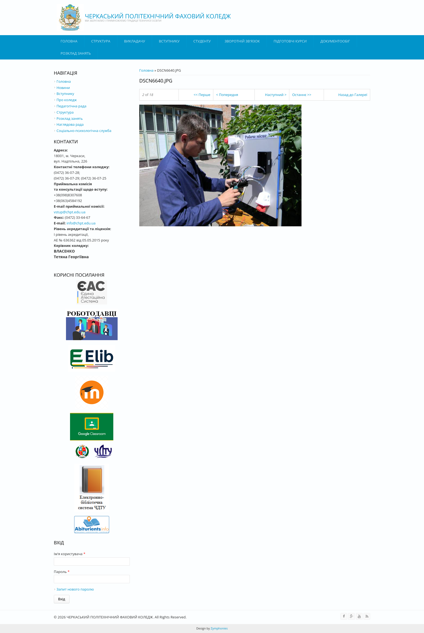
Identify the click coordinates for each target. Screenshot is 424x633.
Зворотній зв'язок (242, 41)
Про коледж (67, 99)
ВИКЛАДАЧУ (134, 41)
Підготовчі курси (290, 41)
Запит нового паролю (75, 589)
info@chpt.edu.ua (81, 223)
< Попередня (227, 94)
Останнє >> (301, 94)
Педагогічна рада (71, 106)
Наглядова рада (70, 124)
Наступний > (275, 94)
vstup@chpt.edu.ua (69, 212)
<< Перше (202, 94)
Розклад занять (76, 53)
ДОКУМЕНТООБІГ (335, 41)
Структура (100, 41)
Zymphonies (219, 628)
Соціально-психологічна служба (84, 130)
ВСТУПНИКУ (169, 41)
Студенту (202, 41)
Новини (63, 87)
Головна (69, 41)
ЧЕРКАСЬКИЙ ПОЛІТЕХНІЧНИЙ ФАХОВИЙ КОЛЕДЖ (158, 16)
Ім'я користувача (69, 553)
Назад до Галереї (352, 94)
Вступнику (65, 93)
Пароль (61, 571)
